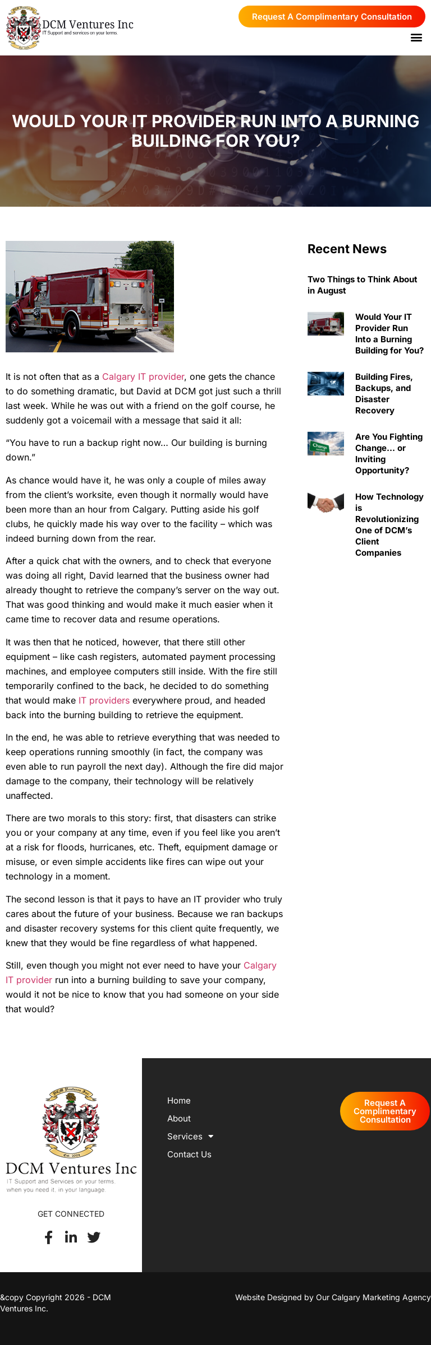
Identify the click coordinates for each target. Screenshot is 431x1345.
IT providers (104, 700)
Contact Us (189, 1154)
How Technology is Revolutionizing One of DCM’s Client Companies (389, 524)
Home (179, 1100)
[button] (416, 36)
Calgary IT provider (143, 376)
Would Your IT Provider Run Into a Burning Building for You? (389, 333)
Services (190, 1137)
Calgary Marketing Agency (381, 1297)
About (179, 1118)
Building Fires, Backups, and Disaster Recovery (384, 393)
